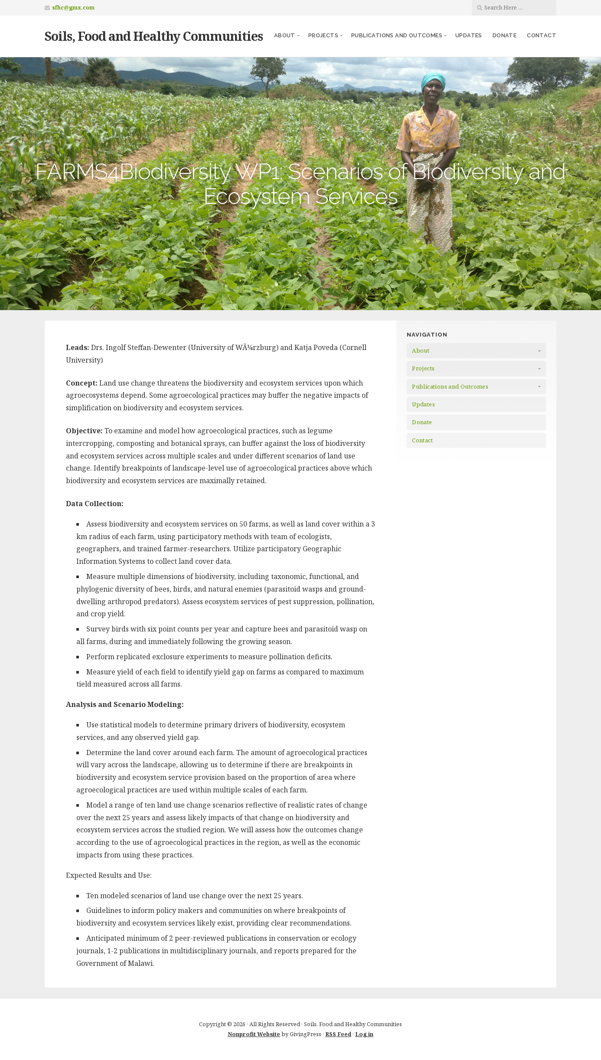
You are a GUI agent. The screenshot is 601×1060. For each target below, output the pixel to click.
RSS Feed (338, 1034)
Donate (504, 35)
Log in (364, 1034)
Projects (323, 35)
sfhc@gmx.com (73, 7)
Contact (541, 35)
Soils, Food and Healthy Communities (154, 35)
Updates (468, 35)
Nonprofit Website (254, 1034)
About (284, 35)
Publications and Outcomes (396, 35)
